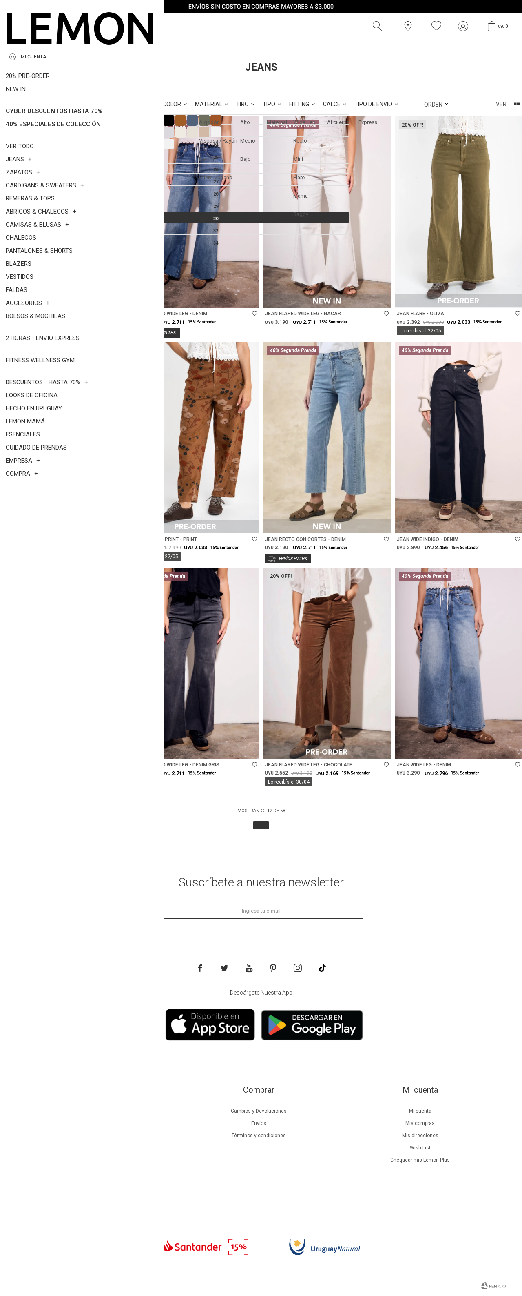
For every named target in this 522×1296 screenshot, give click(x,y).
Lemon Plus (97, 1135)
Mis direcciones (420, 1135)
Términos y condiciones (259, 1135)
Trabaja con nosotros (97, 1197)
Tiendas (97, 1172)
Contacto (97, 1184)
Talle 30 (56, 85)
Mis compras (420, 1123)
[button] (379, 26)
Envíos (258, 1123)
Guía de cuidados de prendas (97, 1148)
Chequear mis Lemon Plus (420, 1160)
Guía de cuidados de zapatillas (97, 1160)
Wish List (420, 1148)
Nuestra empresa (97, 1111)
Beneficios (97, 1123)
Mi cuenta (420, 1111)
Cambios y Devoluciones (259, 1111)
